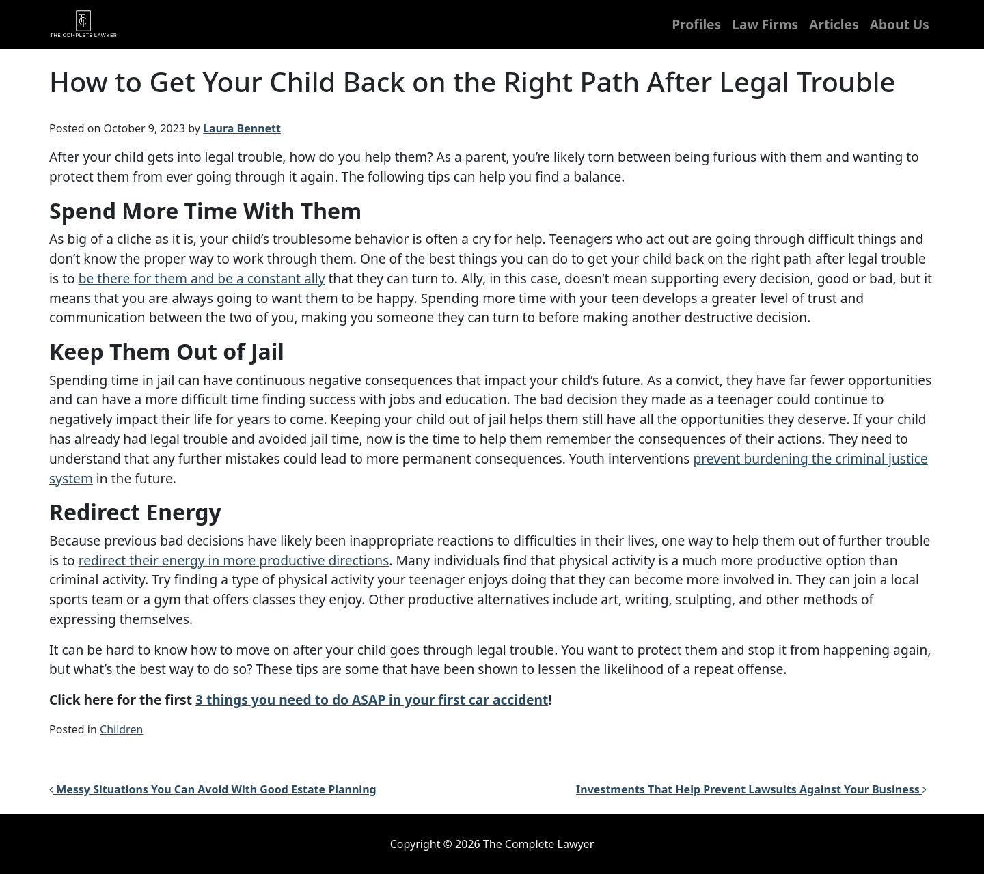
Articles (834, 24)
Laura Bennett (242, 128)
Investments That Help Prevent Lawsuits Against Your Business (751, 789)
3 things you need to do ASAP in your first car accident (371, 699)
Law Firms (765, 24)
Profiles (696, 24)
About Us (899, 24)
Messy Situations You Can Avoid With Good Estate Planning (213, 789)
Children (121, 729)
